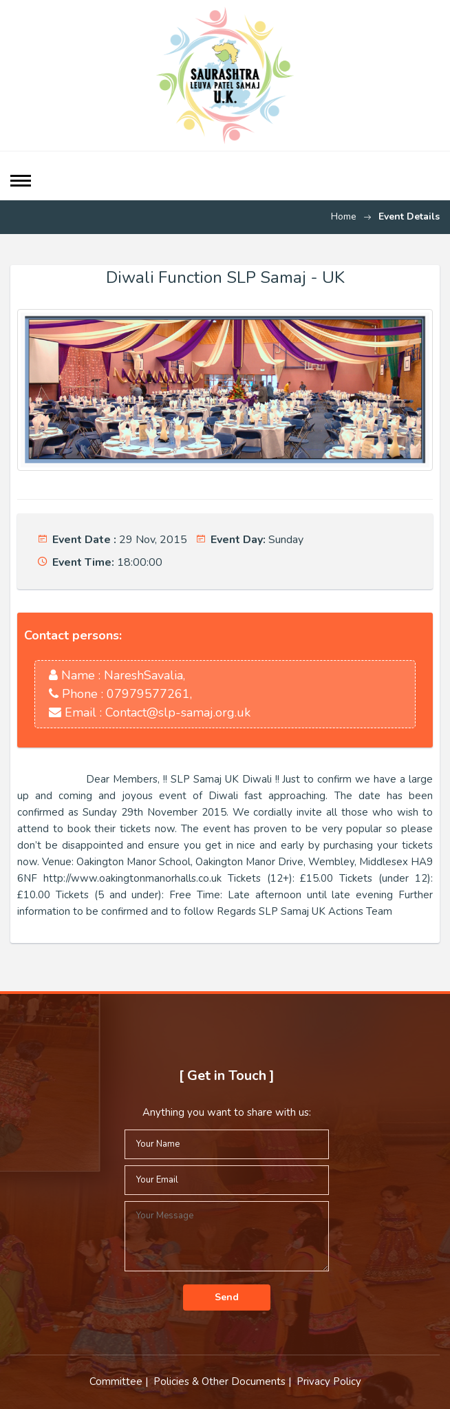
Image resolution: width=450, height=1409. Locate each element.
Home (343, 216)
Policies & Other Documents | (223, 1381)
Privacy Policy (329, 1381)
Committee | (120, 1381)
